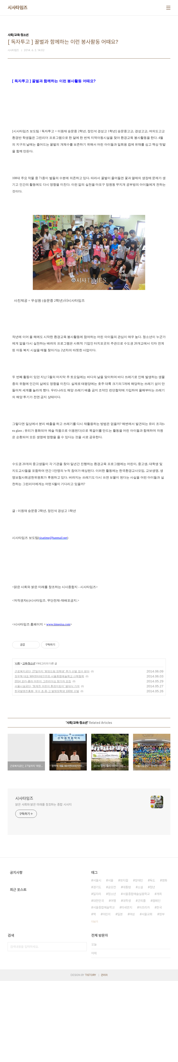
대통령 (127, 968)
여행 (113, 982)
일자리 (97, 975)
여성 (132, 995)
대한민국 (98, 982)
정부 (162, 995)
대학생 (127, 982)
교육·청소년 (28, 744)
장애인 (139, 961)
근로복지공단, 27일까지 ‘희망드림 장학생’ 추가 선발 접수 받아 (52, 752)
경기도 (97, 968)
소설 (140, 968)
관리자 (104, 1056)
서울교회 (147, 995)
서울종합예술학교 (104, 988)
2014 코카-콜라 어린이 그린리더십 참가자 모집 (43, 762)
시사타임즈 (17, 7)
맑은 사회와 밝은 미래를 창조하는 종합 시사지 (43, 885)
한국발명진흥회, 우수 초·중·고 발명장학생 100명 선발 (47, 772)
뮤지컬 (124, 961)
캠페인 (156, 982)
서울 (110, 961)
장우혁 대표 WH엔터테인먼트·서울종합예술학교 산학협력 (49, 757)
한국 (159, 988)
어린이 (106, 995)
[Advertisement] (89, 117)
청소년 (112, 975)
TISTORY (90, 1056)
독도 (152, 961)
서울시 (97, 961)
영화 (164, 961)
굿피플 (142, 982)
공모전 (112, 968)
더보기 (94, 1002)
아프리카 (144, 988)
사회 (17, 744)
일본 (120, 995)
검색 (82, 1027)
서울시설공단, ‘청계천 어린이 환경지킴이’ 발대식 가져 (47, 767)
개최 (159, 975)
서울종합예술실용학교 (136, 975)
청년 (152, 968)
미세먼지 (126, 988)
